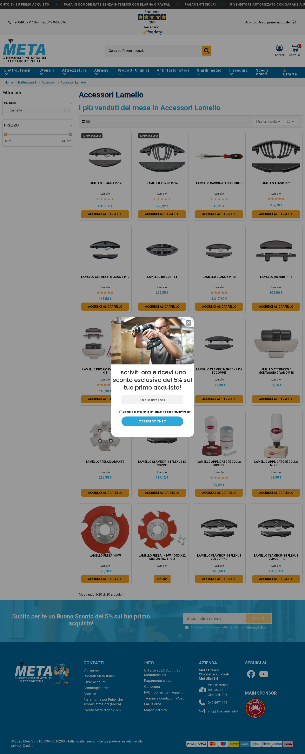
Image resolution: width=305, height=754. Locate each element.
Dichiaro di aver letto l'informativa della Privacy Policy (155, 411)
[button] (188, 322)
